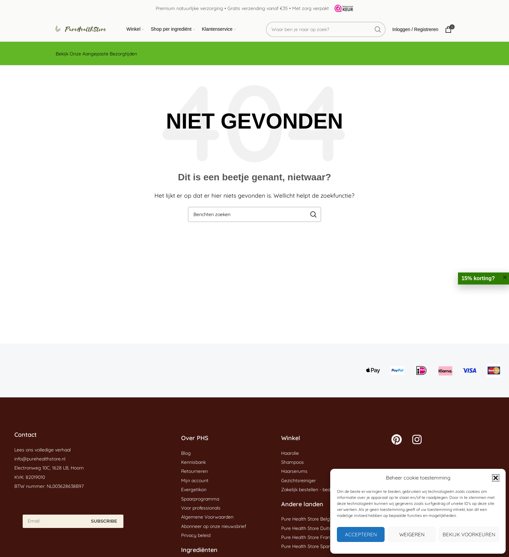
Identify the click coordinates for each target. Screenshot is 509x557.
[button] (495, 478)
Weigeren (412, 534)
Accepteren (361, 534)
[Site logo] (341, 8)
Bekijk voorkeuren (469, 534)
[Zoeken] (326, 29)
